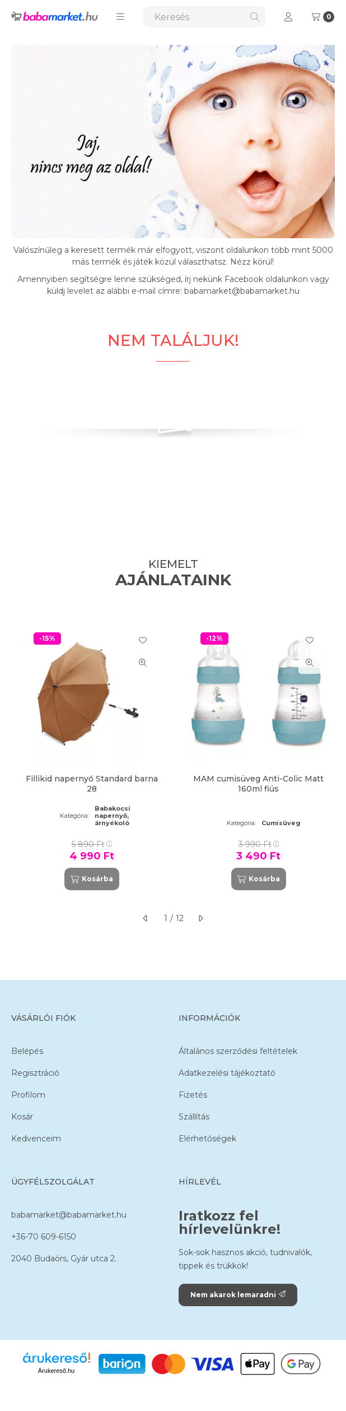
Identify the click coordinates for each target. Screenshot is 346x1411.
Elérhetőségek (207, 1139)
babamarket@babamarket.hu (69, 1215)
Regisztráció (35, 1073)
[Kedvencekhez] (143, 640)
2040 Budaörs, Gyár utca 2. (63, 1258)
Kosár (22, 1117)
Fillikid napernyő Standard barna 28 (92, 784)
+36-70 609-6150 (43, 1237)
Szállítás (194, 1117)
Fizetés (193, 1095)
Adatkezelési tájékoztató (227, 1073)
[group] (173, 757)
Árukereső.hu (56, 1370)
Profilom (28, 1095)
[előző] (145, 918)
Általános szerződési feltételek (238, 1051)
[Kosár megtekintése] (323, 17)
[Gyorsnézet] (143, 662)
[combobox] (204, 17)
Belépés (27, 1051)
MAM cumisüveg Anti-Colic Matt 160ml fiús (258, 784)
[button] (120, 17)
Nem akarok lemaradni (238, 1294)
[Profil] (288, 17)
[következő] (200, 918)
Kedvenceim (36, 1139)
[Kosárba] (91, 879)
